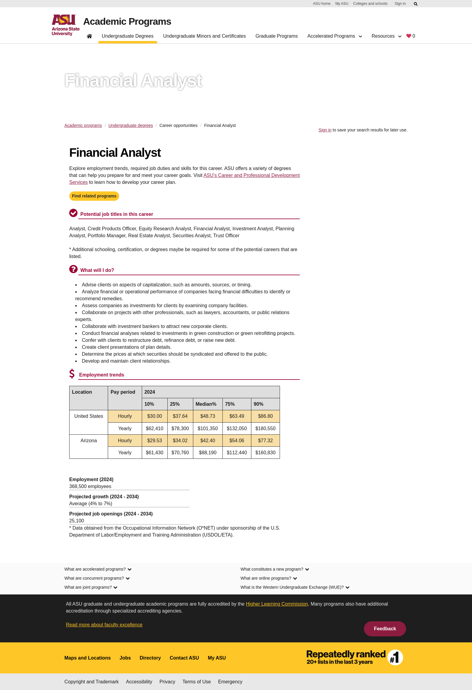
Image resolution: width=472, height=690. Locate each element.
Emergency (230, 681)
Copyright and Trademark (91, 681)
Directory (150, 657)
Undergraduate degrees (130, 125)
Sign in (400, 4)
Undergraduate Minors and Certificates (204, 36)
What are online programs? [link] (269, 578)
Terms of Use (196, 681)
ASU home (322, 4)
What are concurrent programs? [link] (97, 578)
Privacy (167, 681)
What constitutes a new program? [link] (275, 569)
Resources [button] (386, 36)
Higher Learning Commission (277, 604)
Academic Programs (127, 21)
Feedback (385, 628)
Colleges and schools (370, 4)
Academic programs (83, 125)
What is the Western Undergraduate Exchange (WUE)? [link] (295, 587)
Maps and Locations (87, 657)
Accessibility (139, 681)
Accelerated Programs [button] (334, 36)
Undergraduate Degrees (128, 36)
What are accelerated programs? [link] (98, 569)
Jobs (125, 657)
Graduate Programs (277, 36)
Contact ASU (184, 657)
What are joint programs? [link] (90, 587)
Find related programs (94, 196)
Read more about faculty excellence (104, 624)
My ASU (341, 4)
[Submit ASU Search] (416, 4)
